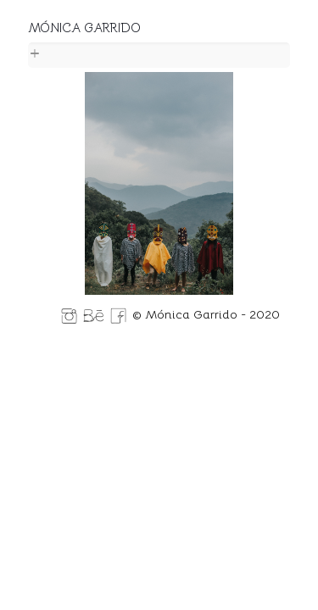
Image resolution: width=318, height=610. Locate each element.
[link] (159, 55)
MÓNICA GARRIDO (84, 27)
